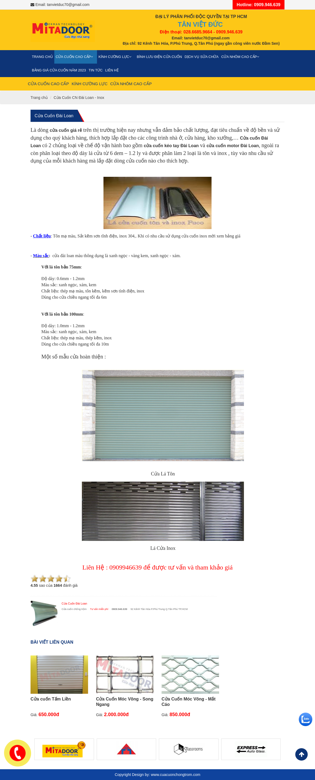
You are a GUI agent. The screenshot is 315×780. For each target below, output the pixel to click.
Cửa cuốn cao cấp (76, 57)
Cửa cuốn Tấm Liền (51, 699)
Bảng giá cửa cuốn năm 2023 (59, 70)
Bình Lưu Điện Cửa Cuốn (159, 57)
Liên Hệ (112, 70)
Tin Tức (96, 70)
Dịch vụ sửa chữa (202, 57)
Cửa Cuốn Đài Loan (54, 115)
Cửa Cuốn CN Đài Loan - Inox (78, 97)
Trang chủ (42, 57)
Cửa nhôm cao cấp (241, 57)
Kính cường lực (116, 57)
